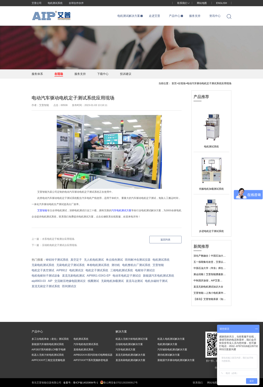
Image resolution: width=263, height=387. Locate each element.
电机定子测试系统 (97, 270)
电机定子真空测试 (43, 270)
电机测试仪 (76, 270)
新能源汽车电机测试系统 (158, 275)
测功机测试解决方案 (168, 354)
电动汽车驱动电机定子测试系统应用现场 (209, 83)
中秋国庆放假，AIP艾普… (208, 280)
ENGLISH (221, 3)
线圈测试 (93, 280)
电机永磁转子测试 (156, 280)
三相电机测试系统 (121, 270)
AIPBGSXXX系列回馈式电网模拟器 (93, 354)
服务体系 (37, 73)
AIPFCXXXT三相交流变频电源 (48, 360)
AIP (50, 280)
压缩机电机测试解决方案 (129, 344)
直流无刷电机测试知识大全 (208, 286)
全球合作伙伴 (76, 3)
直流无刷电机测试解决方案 (130, 354)
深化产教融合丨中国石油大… (210, 255)
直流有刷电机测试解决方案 (130, 360)
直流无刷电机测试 (73, 275)
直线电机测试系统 (83, 349)
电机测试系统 (55, 3)
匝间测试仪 (69, 286)
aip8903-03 (39, 280)
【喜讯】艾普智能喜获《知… (210, 299)
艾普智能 (42, 210)
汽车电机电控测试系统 (86, 344)
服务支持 (80, 73)
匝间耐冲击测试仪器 (137, 259)
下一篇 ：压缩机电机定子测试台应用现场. (55, 245)
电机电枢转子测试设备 (46, 275)
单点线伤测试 (114, 259)
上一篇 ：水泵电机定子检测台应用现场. (53, 238)
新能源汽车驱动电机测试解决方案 (176, 360)
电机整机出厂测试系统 (136, 264)
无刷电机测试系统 (43, 264)
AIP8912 (61, 270)
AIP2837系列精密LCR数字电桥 (49, 349)
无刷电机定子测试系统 (70, 264)
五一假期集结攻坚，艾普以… (210, 261)
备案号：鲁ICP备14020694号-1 (80, 382)
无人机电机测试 (94, 259)
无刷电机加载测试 (112, 280)
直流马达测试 (134, 280)
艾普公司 (37, 3)
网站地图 (202, 3)
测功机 (116, 264)
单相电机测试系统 (98, 264)
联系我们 (182, 3)
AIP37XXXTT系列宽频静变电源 (91, 360)
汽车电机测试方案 (121, 210)
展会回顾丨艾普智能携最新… (210, 274)
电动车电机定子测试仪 (127, 275)
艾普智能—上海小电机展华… (210, 292)
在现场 (58, 73)
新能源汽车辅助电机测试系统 (48, 344)
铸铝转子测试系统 (57, 259)
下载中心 (103, 73)
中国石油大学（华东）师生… (210, 268)
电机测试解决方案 (167, 344)
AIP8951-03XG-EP (98, 275)
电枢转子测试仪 (145, 270)
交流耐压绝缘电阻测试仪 (70, 280)
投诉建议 (125, 73)
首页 (174, 83)
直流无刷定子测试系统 (46, 286)
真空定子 (76, 259)
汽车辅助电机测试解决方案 (172, 349)
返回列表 (165, 239)
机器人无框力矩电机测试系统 (48, 354)
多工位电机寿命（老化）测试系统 (50, 338)
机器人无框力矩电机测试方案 (132, 338)
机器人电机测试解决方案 (171, 338)
